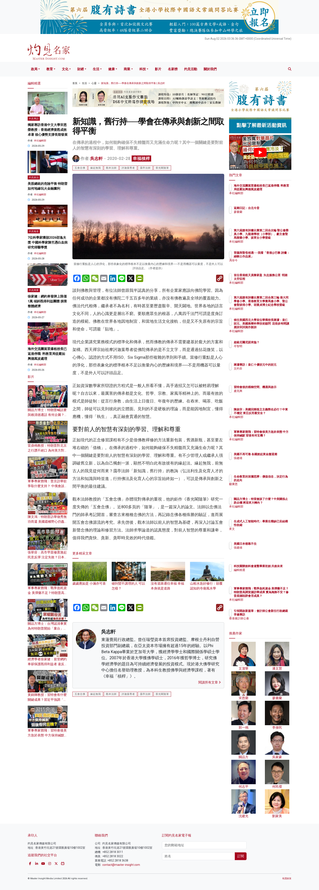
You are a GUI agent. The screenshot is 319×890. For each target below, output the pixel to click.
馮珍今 (262, 264)
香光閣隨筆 (162, 167)
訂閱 (240, 856)
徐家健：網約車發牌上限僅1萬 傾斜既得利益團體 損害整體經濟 (47, 301)
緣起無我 (95, 167)
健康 (111, 69)
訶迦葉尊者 (128, 167)
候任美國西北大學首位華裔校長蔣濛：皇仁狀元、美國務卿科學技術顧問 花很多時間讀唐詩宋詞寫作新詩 (274, 327)
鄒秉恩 (262, 484)
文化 (65, 69)
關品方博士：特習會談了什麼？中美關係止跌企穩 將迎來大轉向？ (273, 502)
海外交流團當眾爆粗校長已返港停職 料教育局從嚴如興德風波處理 (47, 354)
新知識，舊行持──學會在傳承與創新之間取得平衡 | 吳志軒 (133, 83)
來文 (260, 528)
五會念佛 (80, 167)
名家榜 (173, 69)
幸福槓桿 (141, 158)
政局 (34, 69)
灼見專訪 (34, 118)
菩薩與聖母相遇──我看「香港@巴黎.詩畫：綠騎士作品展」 (274, 256)
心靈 (94, 83)
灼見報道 (34, 231)
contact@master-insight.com (121, 864)
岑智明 (262, 346)
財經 (80, 69)
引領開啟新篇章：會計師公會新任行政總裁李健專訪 (273, 614)
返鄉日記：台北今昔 (270, 208)
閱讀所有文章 (209, 682)
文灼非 (262, 372)
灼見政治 (34, 177)
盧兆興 (262, 394)
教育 (49, 69)
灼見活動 (190, 69)
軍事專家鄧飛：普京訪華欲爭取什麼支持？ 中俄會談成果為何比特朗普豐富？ (48, 486)
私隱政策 (286, 878)
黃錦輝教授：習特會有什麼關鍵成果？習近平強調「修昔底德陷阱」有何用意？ (47, 699)
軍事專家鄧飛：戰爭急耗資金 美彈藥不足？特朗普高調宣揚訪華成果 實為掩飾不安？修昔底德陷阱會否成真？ (274, 596)
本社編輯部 (40, 140)
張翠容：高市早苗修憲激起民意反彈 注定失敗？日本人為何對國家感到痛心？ (48, 557)
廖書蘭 (262, 211)
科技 (142, 69)
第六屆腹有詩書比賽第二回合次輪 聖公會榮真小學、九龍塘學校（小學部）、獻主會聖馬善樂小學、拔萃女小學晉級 (273, 238)
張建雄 (262, 461)
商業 (127, 69)
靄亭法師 (145, 167)
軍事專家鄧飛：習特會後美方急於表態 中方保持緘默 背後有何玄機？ (47, 735)
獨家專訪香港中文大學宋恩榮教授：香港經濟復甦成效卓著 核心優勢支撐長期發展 (48, 130)
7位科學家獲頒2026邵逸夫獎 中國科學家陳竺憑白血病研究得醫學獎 (48, 242)
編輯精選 (263, 573)
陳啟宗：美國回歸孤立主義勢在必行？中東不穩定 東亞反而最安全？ (273, 413)
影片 (158, 69)
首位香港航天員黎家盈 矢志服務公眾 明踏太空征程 (273, 278)
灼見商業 (34, 290)
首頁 (74, 83)
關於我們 (210, 69)
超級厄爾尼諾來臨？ (270, 342)
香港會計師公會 (267, 622)
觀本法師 (111, 167)
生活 (96, 69)
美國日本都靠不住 (269, 543)
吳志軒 (96, 158)
